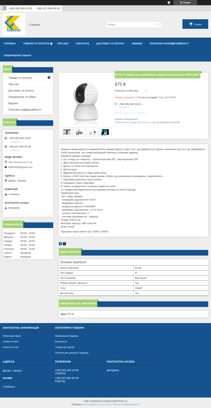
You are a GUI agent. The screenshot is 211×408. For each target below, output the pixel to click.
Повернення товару (17, 55)
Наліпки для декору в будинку (72, 352)
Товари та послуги (36, 43)
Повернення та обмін (22, 96)
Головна (10, 43)
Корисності (61, 341)
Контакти (82, 43)
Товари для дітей (64, 347)
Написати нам (11, 347)
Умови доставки (12, 335)
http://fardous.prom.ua (20, 162)
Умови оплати (10, 341)
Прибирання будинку (67, 335)
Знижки (137, 43)
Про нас (62, 43)
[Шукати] (158, 24)
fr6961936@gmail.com (20, 167)
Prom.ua (123, 401)
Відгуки (13, 103)
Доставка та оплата (110, 43)
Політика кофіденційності (24, 109)
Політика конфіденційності (126, 404)
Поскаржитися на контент (97, 404)
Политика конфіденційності (169, 43)
